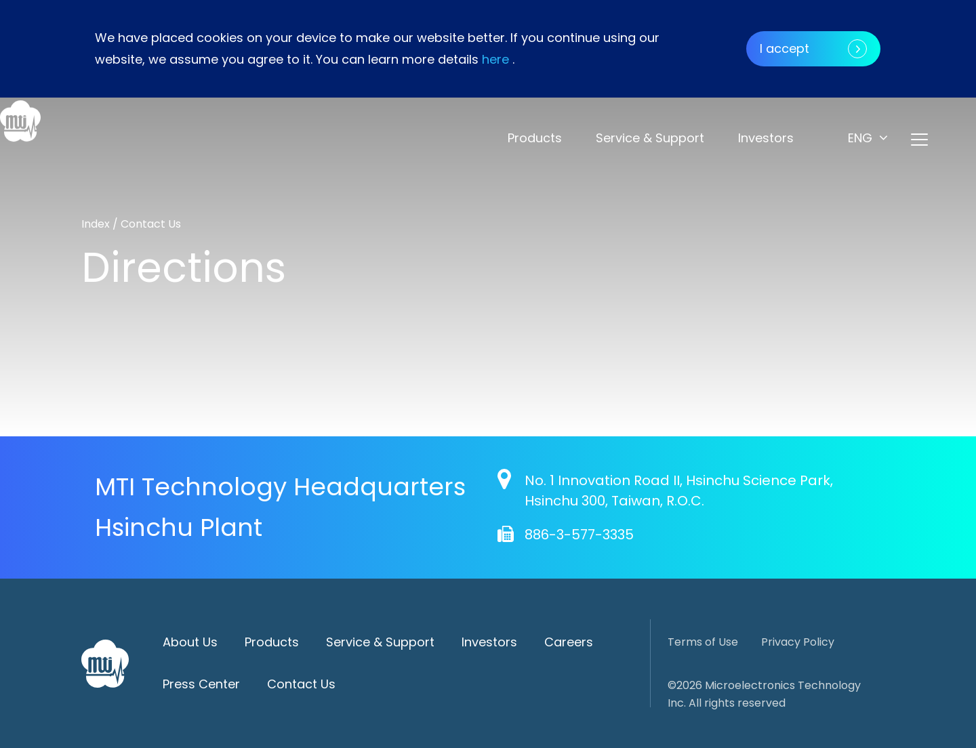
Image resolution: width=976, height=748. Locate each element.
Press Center (201, 684)
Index (97, 224)
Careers (568, 641)
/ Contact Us (147, 224)
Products (535, 137)
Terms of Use (703, 642)
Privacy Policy (797, 642)
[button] (868, 138)
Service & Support (650, 137)
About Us (190, 641)
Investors (766, 137)
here (495, 59)
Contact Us (301, 684)
